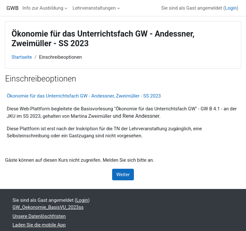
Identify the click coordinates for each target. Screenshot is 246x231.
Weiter (123, 174)
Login (231, 8)
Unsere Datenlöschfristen (39, 216)
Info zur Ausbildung (42, 8)
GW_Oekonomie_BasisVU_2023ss (48, 207)
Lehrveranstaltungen (94, 8)
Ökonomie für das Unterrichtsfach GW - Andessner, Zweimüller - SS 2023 (84, 96)
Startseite (22, 57)
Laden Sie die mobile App (39, 225)
